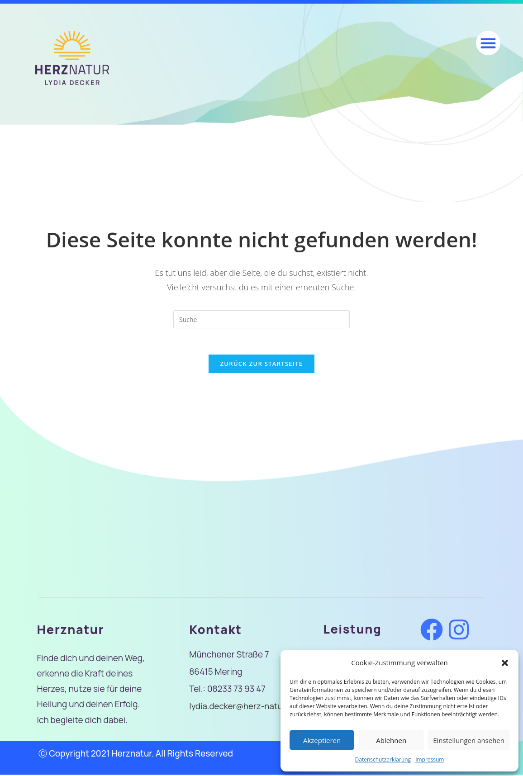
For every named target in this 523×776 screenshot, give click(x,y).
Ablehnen (391, 740)
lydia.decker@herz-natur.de (244, 707)
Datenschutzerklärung (383, 759)
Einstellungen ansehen (468, 740)
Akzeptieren (322, 740)
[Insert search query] (261, 319)
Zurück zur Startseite (261, 364)
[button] (504, 662)
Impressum (429, 759)
